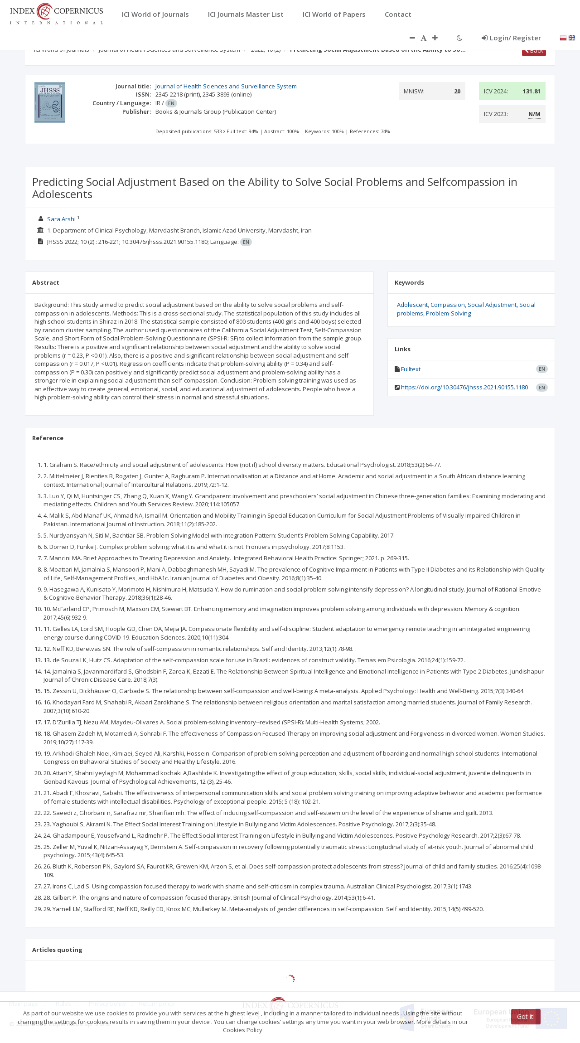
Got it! (526, 1016)
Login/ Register (511, 37)
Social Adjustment (492, 305)
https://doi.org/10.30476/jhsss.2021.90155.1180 (464, 387)
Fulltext (410, 369)
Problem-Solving (448, 313)
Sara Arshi (61, 219)
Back (534, 50)
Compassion (447, 305)
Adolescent (412, 305)
